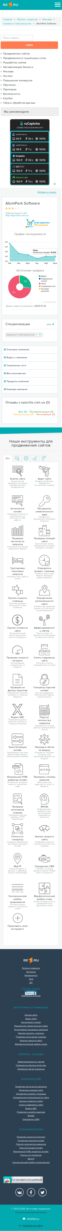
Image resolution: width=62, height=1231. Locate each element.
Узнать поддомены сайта (31, 1105)
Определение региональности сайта (31, 1098)
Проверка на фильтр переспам (31, 1066)
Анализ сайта (31, 1015)
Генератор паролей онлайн (31, 1141)
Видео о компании (15, 357)
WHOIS (31, 1116)
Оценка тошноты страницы (31, 1033)
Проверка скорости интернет (31, 1137)
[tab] (17, 458)
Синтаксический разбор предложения (31, 1163)
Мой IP (31, 1159)
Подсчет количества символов (31, 1144)
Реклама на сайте (31, 1226)
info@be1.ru (31, 1218)
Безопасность (10, 94)
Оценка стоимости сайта (31, 1101)
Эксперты (31, 972)
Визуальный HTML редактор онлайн (30, 1152)
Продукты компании (16, 381)
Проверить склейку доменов (31, 1112)
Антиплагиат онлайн (31, 1022)
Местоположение (15, 373)
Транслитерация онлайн (31, 1148)
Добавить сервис (47, 192)
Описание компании (16, 349)
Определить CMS (31, 1120)
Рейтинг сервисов (27, 19)
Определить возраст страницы (31, 1094)
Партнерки (9, 89)
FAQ (31, 979)
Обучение (8, 85)
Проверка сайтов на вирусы (31, 1069)
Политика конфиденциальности (30, 1212)
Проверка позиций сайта (31, 1090)
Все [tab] (8, 458)
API (31, 983)
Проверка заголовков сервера (31, 1037)
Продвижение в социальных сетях (23, 58)
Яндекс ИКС (31, 1109)
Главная (7, 19)
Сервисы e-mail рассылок (17, 23)
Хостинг (7, 76)
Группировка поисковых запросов (31, 1030)
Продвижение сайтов (15, 53)
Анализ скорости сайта (31, 1041)
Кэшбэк (7, 98)
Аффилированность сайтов (31, 1062)
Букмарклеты (31, 976)
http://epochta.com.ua (16, 215)
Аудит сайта (31, 1019)
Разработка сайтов (13, 62)
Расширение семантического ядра (31, 1026)
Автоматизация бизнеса (17, 67)
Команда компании (15, 389)
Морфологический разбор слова (31, 1044)
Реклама (47, 19)
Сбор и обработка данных (18, 103)
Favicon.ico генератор (30, 1155)
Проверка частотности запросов (31, 1087)
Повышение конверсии (17, 80)
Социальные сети (15, 365)
